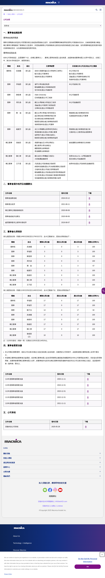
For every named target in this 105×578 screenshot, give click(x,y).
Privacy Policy (8, 574)
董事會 (6, 26)
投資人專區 (7, 458)
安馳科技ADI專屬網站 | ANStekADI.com (52, 501)
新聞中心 (6, 467)
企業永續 (6, 472)
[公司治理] (19, 14)
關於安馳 (6, 453)
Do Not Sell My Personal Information (87, 560)
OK (88, 566)
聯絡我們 (6, 476)
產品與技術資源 (9, 462)
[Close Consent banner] (102, 554)
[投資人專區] (10, 14)
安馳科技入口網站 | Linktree (52, 506)
